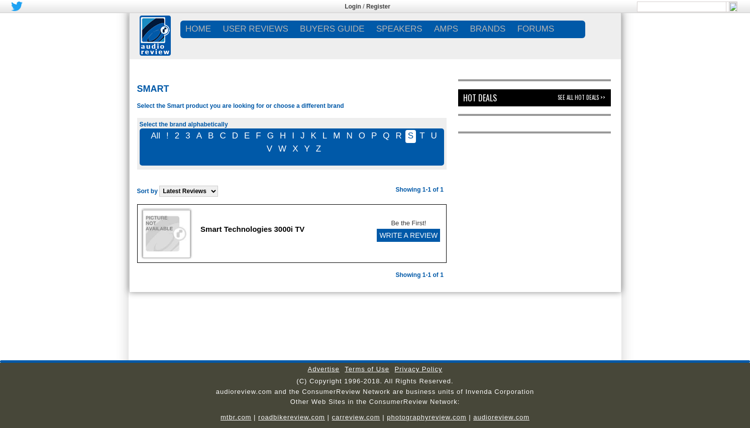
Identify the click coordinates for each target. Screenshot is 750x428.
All (155, 135)
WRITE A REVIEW (408, 235)
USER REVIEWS (255, 29)
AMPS (446, 29)
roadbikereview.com (291, 417)
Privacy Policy (419, 369)
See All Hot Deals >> (581, 97)
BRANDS (487, 29)
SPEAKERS (399, 29)
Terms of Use (367, 369)
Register (378, 6)
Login (353, 6)
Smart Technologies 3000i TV (252, 229)
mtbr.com (236, 417)
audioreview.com (501, 417)
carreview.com (356, 417)
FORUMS (536, 29)
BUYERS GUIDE (332, 29)
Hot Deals (480, 98)
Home (198, 29)
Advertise (324, 369)
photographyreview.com (426, 417)
